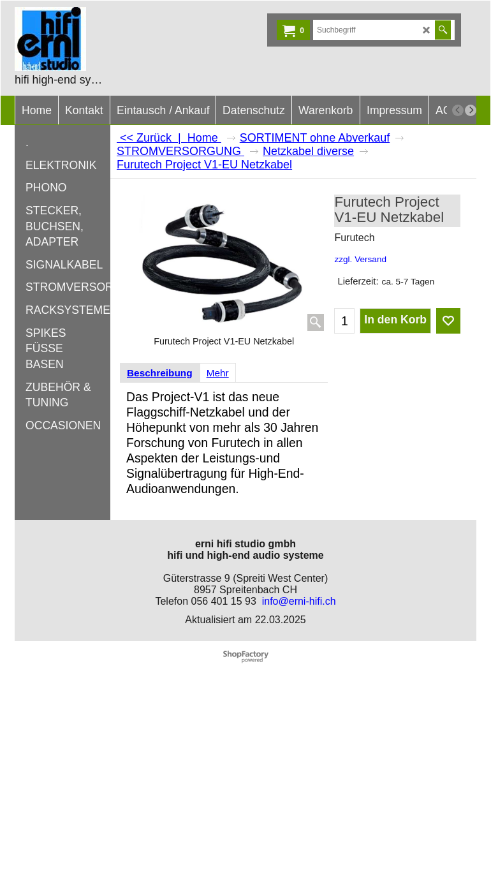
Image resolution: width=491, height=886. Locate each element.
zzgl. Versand (360, 259)
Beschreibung (160, 372)
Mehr (218, 372)
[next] (470, 110)
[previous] (458, 110)
